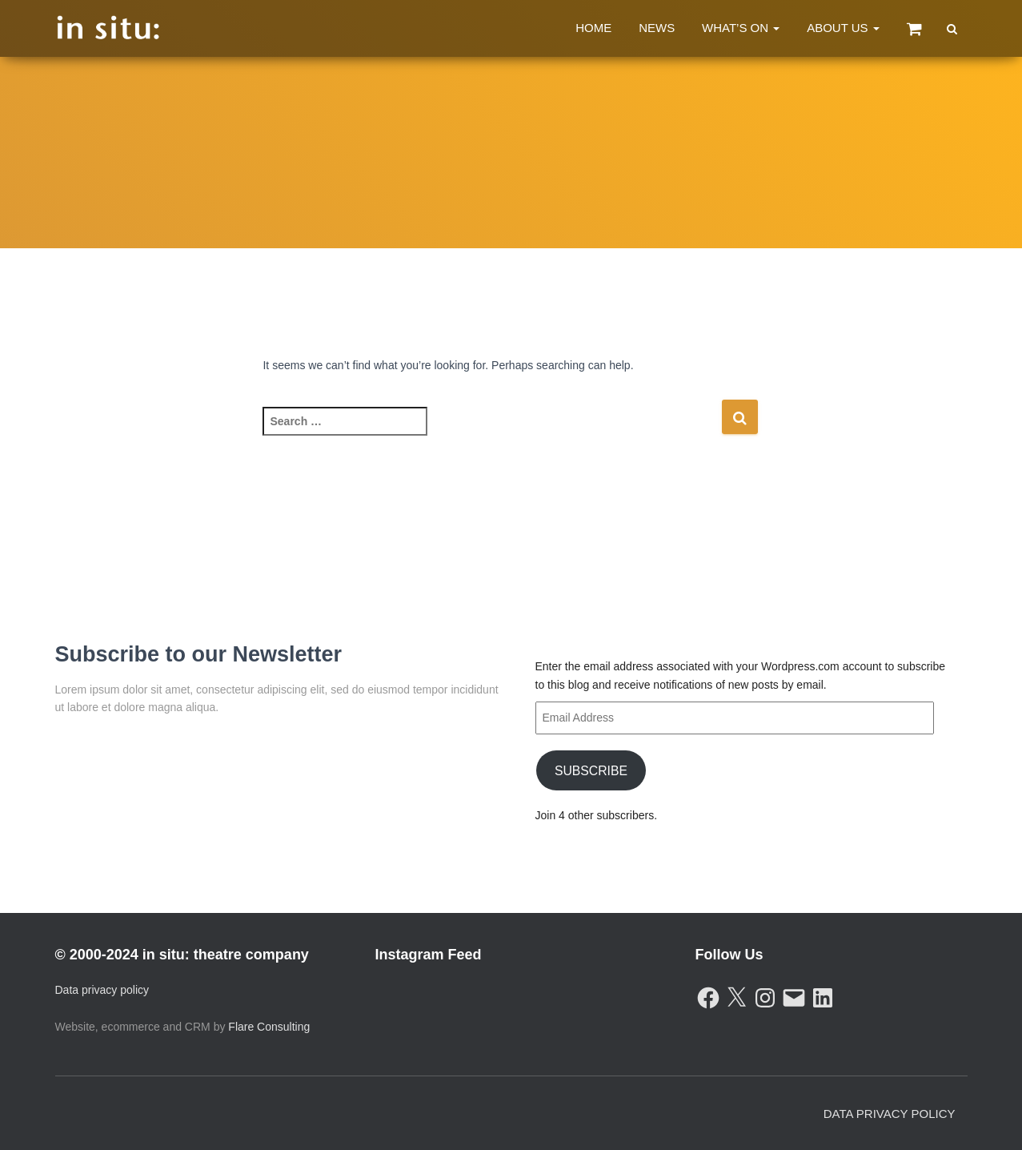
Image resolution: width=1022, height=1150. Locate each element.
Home (593, 27)
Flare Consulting (269, 1026)
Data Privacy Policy (890, 1113)
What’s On (741, 27)
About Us (843, 27)
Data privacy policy (102, 989)
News (657, 27)
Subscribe (590, 770)
